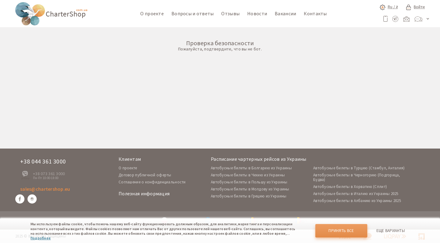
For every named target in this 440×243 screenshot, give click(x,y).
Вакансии (285, 13)
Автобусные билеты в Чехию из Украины (248, 175)
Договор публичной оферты (145, 175)
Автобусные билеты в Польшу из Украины (249, 182)
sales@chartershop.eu (45, 189)
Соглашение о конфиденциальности (152, 182)
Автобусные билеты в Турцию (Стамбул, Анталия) (359, 168)
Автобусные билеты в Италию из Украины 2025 (355, 193)
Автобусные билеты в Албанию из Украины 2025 (357, 200)
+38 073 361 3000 (49, 173)
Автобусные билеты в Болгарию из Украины (251, 168)
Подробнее (41, 238)
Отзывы (230, 13)
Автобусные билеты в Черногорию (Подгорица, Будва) (356, 177)
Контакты (315, 13)
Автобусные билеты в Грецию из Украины (248, 196)
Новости (257, 13)
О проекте (152, 13)
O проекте (128, 168)
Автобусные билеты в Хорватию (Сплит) (350, 186)
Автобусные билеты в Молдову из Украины (250, 189)
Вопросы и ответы (192, 13)
